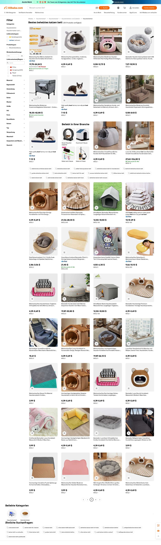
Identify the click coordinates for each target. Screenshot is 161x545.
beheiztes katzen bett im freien (89, 527)
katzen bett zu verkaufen (15, 532)
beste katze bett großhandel (16, 536)
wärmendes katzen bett (54, 178)
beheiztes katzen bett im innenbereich (107, 169)
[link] (158, 525)
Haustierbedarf (41, 18)
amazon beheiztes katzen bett (98, 173)
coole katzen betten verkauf (103, 532)
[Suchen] (104, 7)
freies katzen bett (33, 532)
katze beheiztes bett (60, 173)
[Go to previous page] (83, 499)
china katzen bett (84, 532)
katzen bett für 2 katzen (31, 527)
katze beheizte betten (67, 532)
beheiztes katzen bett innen (75, 178)
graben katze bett (49, 532)
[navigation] (15, 259)
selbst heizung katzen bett (82, 169)
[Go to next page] (100, 499)
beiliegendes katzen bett (125, 532)
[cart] (124, 8)
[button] (96, 8)
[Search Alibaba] (61, 8)
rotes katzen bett (13, 527)
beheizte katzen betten (110, 527)
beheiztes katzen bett (62, 169)
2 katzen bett (47, 527)
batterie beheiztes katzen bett (133, 169)
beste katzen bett (36, 178)
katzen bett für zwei (77, 173)
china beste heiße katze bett (65, 527)
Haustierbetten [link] (88, 18)
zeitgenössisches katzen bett (131, 527)
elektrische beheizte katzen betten (139, 173)
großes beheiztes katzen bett (39, 173)
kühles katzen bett (117, 173)
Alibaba (30, 18)
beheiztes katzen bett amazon (97, 178)
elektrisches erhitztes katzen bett (40, 169)
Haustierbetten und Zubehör (71, 18)
